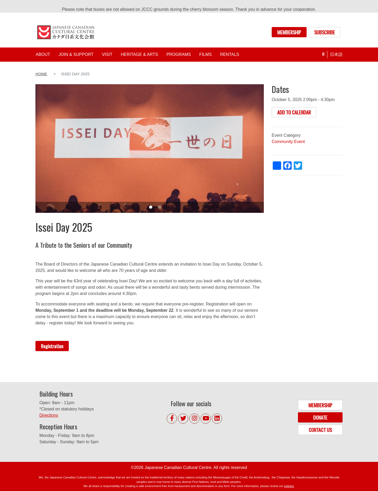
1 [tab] (150, 207)
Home (41, 74)
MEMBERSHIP (289, 32)
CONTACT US (320, 429)
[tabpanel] (149, 148)
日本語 (336, 54)
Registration (52, 346)
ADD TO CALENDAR (294, 112)
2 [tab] (159, 207)
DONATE (320, 417)
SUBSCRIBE (324, 32)
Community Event (288, 141)
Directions (48, 415)
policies (289, 486)
